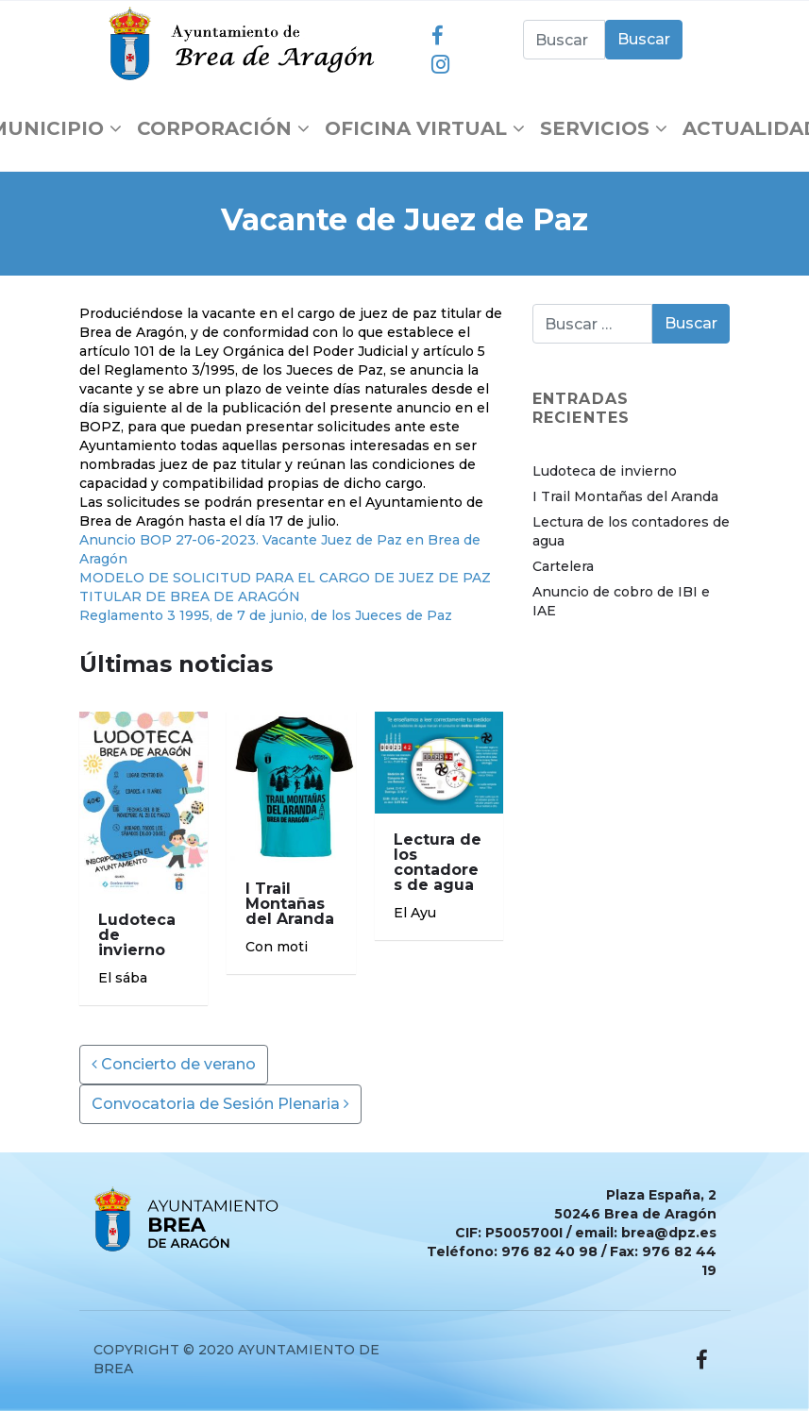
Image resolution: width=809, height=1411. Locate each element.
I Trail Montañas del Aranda (625, 496)
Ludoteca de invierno (604, 470)
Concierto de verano (174, 1064)
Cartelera (563, 566)
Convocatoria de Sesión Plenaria (220, 1104)
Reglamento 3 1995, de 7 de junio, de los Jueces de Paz (265, 615)
